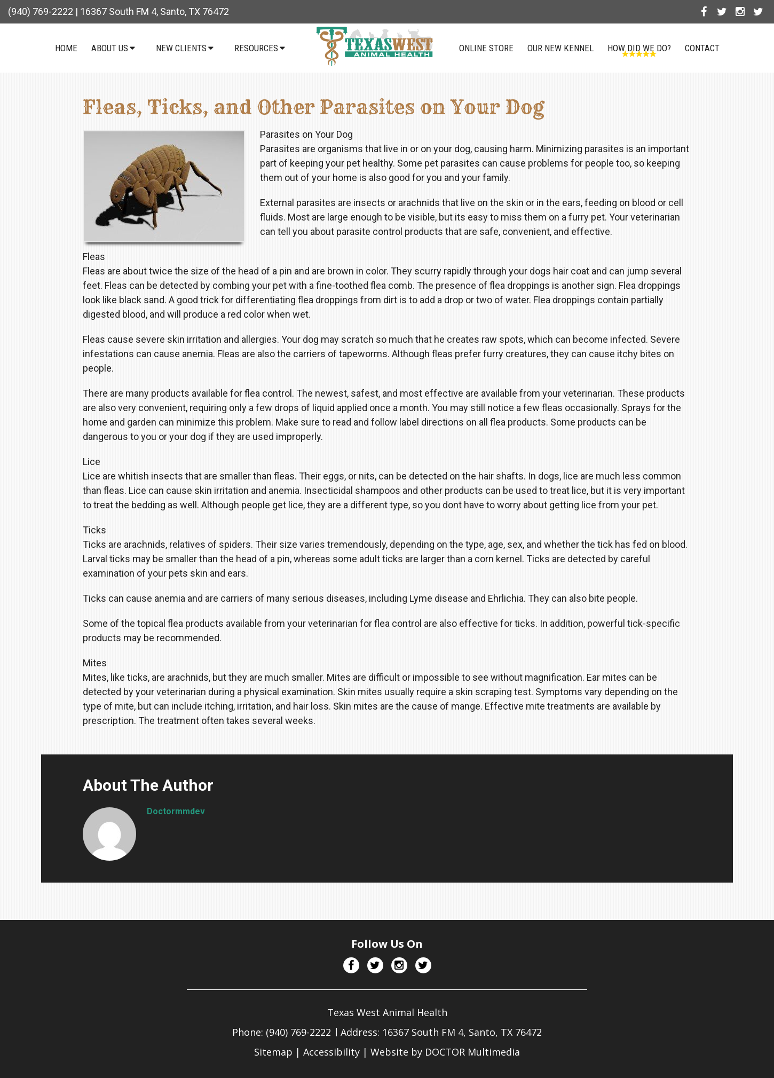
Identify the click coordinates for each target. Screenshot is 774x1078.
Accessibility (331, 1051)
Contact (702, 48)
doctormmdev (176, 811)
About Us (109, 48)
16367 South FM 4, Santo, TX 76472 (154, 11)
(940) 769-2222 (40, 11)
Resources (256, 48)
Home (66, 48)
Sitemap (273, 1051)
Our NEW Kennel (560, 48)
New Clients (181, 48)
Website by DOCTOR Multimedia (445, 1051)
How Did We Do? (639, 48)
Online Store (486, 48)
